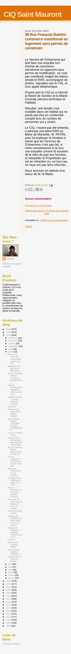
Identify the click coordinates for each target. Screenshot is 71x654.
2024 (8, 335)
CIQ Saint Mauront (33, 14)
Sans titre (12, 406)
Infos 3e (11, 539)
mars (11, 572)
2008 (8, 626)
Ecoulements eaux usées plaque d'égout (14, 412)
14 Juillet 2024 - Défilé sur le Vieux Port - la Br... (15, 481)
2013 (8, 611)
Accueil (46, 212)
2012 (8, 614)
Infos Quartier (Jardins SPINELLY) (14, 552)
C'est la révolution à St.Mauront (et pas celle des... (14, 461)
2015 (8, 605)
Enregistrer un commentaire (38, 205)
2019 (8, 593)
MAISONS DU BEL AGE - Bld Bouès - (14, 368)
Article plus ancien (59, 210)
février (11, 575)
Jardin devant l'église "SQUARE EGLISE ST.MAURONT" (15, 424)
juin (10, 564)
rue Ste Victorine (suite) (15, 434)
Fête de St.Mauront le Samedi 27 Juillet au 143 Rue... (15, 389)
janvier (11, 578)
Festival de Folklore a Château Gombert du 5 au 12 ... (15, 532)
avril (10, 570)
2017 (8, 599)
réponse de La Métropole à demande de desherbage (15, 441)
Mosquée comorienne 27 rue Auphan (14, 471)
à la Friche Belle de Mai (15, 512)
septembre (13, 346)
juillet (11, 352)
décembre (13, 338)
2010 (8, 620)
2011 (8, 617)
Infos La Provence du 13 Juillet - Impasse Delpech (15, 492)
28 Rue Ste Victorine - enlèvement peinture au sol (14, 359)
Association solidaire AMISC (13, 544)
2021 (8, 587)
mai (10, 567)
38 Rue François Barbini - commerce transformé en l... (15, 378)
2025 (8, 332)
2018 (8, 596)
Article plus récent (34, 210)
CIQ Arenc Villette (11, 644)
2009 (8, 623)
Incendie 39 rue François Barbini (14, 559)
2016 (8, 602)
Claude (10, 258)
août (10, 349)
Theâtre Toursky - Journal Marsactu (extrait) (15, 400)
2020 (8, 590)
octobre (12, 343)
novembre (13, 340)
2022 (8, 584)
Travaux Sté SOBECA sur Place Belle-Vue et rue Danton (15, 520)
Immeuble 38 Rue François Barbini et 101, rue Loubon (15, 504)
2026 (8, 329)
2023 (8, 581)
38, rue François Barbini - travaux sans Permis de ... (15, 450)
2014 (8, 608)
